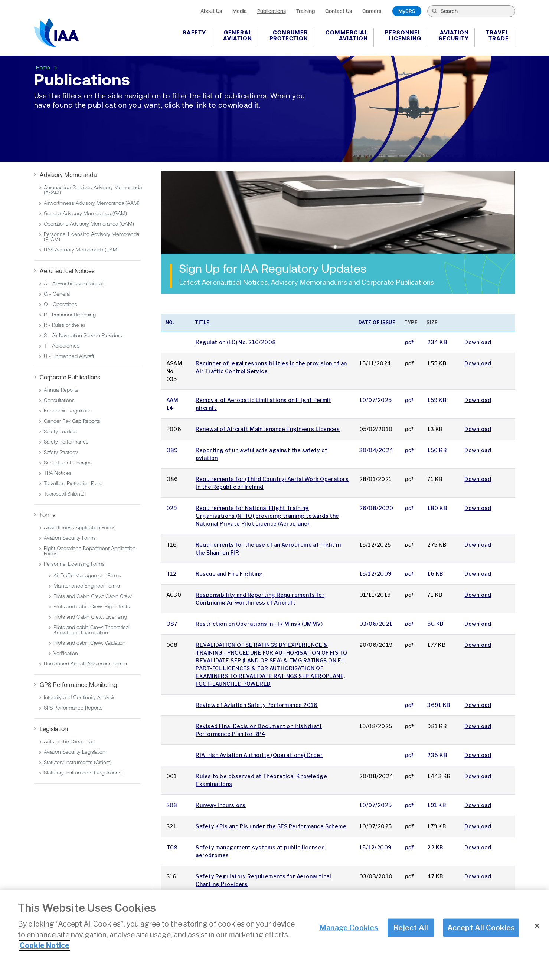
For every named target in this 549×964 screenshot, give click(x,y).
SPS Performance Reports (73, 707)
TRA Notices (58, 473)
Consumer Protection (288, 35)
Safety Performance (66, 441)
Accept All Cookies (481, 927)
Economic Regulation (68, 410)
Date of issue (377, 322)
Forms (48, 514)
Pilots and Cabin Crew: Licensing (90, 616)
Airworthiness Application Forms (79, 527)
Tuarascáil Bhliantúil (65, 493)
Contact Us (338, 11)
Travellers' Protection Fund (73, 483)
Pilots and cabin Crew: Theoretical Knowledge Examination (91, 630)
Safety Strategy (61, 452)
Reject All (410, 927)
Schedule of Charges (68, 462)
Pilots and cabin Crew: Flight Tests (91, 606)
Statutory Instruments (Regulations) (83, 772)
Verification (65, 653)
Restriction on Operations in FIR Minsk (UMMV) (259, 624)
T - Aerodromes (61, 345)
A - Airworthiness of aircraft (74, 283)
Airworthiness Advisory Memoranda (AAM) (92, 202)
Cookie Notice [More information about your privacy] (44, 945)
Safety (194, 32)
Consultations (59, 400)
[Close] (537, 926)
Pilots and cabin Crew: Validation (89, 642)
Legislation (54, 729)
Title (202, 322)
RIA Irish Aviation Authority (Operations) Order (259, 755)
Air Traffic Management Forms (87, 575)
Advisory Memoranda (68, 174)
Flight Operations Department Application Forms (89, 551)
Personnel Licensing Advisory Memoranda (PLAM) (91, 236)
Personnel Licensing (403, 35)
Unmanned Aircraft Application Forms (85, 663)
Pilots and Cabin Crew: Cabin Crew (92, 596)
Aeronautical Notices (67, 270)
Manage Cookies (349, 927)
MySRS (406, 11)
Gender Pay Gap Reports (72, 421)
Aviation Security (454, 35)
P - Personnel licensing (70, 314)
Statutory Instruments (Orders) (78, 762)
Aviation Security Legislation (74, 751)
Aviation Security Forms (70, 537)
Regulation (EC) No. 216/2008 (236, 342)
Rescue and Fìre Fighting (229, 573)
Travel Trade (497, 35)
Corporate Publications (70, 377)
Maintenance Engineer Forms (86, 585)
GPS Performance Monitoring (78, 684)
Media (239, 11)
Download (477, 342)
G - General (57, 293)
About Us (211, 11)
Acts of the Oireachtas (69, 741)
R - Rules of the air (64, 325)
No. (170, 322)
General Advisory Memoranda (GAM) (85, 213)
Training (305, 11)
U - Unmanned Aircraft (69, 356)
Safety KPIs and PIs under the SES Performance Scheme (271, 826)
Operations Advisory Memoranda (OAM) (89, 223)
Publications (271, 11)
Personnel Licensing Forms (74, 563)
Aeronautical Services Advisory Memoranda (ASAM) (93, 190)
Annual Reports (61, 389)
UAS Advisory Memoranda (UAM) (81, 249)
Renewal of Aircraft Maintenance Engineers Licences (268, 429)
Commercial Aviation (347, 35)
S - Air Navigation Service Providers (83, 335)
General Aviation (237, 35)
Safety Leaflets (60, 431)
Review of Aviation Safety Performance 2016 (256, 705)
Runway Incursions (220, 805)
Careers (371, 11)
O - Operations (60, 304)
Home (44, 67)
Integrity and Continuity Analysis (79, 697)
